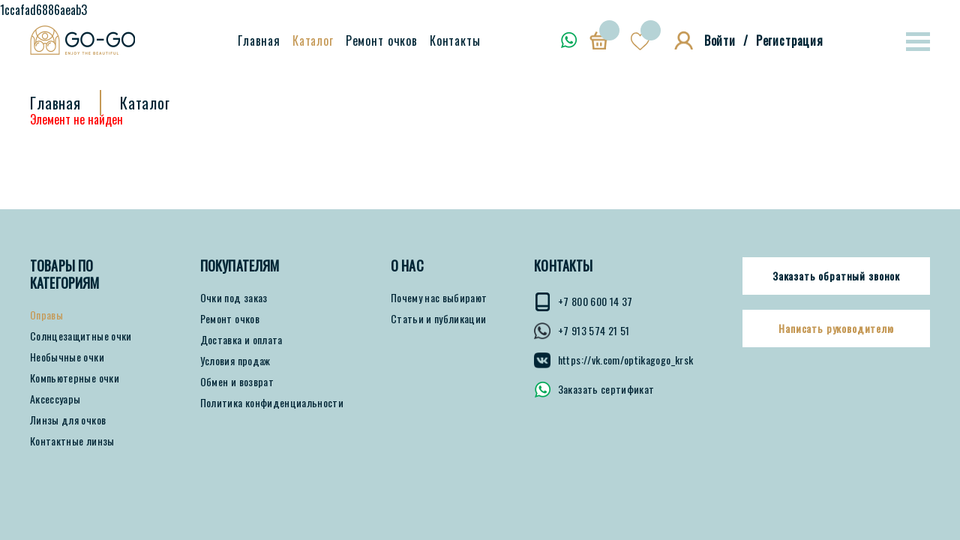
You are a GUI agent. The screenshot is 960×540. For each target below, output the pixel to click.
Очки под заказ (234, 297)
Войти (720, 40)
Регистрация (790, 40)
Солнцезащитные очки (81, 336)
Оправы (46, 315)
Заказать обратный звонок (836, 276)
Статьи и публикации (439, 319)
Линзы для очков (68, 420)
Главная (259, 40)
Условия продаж (235, 361)
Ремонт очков (382, 40)
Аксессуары (55, 399)
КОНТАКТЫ (563, 265)
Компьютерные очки (74, 378)
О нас (407, 265)
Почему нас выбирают (439, 297)
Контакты (455, 40)
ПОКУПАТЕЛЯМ (240, 265)
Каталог (313, 40)
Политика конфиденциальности (272, 403)
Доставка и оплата (241, 339)
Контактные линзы (72, 441)
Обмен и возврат (237, 381)
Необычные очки (67, 357)
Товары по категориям (65, 274)
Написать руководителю (836, 328)
